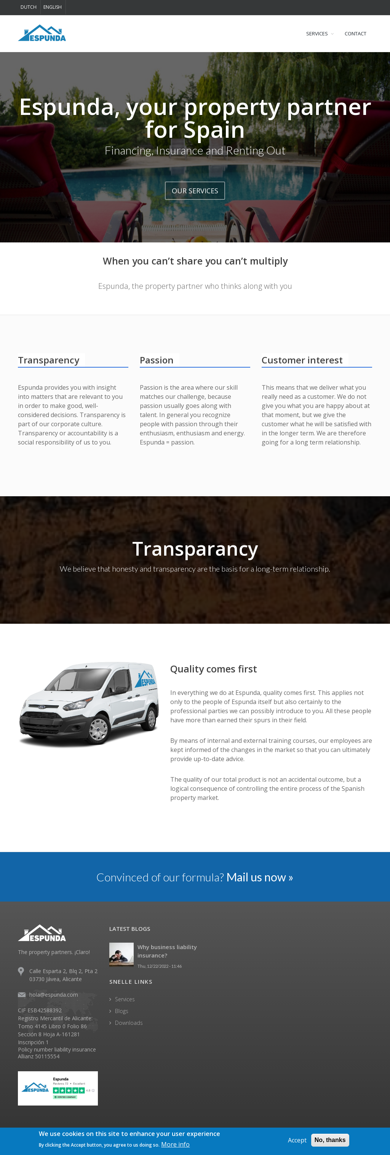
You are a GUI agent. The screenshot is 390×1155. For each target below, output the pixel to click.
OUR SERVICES (195, 190)
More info (175, 1144)
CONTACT (355, 33)
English (52, 7)
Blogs (121, 1011)
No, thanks (330, 1140)
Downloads (129, 1022)
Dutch (29, 7)
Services (125, 999)
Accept (297, 1140)
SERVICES (317, 33)
